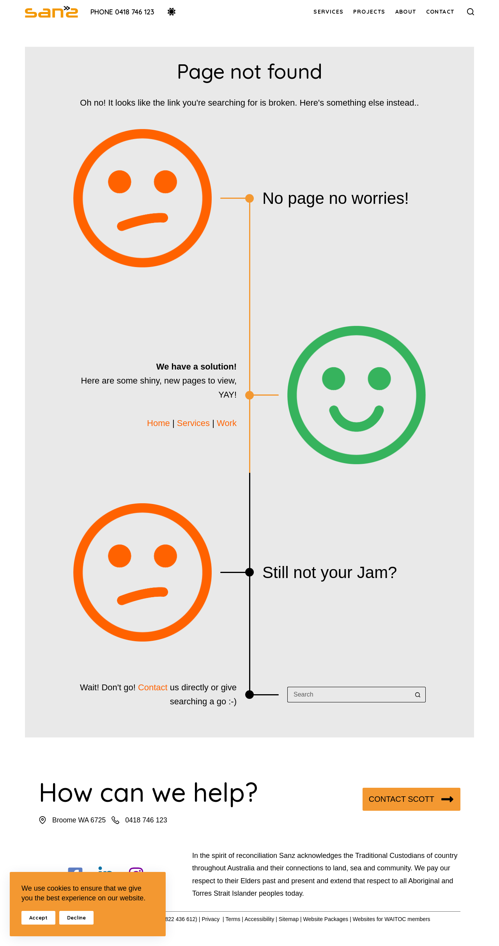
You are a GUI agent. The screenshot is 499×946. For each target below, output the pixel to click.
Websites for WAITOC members (391, 919)
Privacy (210, 919)
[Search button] (418, 694)
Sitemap (289, 919)
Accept (38, 917)
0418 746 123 (146, 820)
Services (328, 11)
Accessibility (259, 919)
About (405, 11)
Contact (440, 11)
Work (227, 423)
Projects (369, 11)
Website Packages (326, 919)
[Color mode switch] (171, 11)
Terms (232, 919)
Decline (76, 917)
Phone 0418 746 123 (122, 11)
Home (158, 423)
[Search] (470, 11)
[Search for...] (348, 694)
